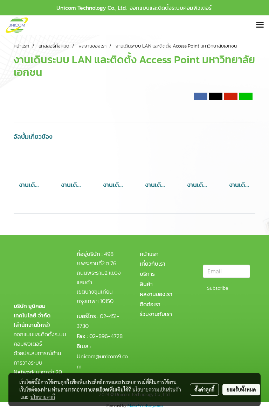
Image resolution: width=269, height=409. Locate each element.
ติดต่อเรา (150, 304)
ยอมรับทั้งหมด (241, 389)
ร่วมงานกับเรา (156, 314)
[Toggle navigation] (260, 25)
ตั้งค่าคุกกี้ (204, 389)
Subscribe (217, 288)
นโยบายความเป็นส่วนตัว (156, 389)
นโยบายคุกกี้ (42, 397)
